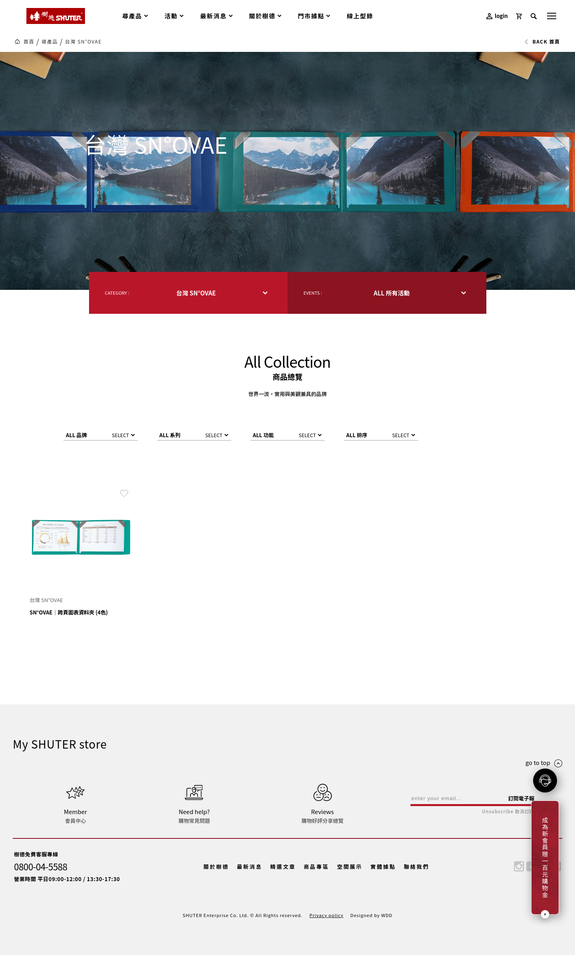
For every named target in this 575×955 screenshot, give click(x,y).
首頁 (29, 41)
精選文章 (283, 866)
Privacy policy (326, 915)
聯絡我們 (416, 866)
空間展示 (350, 866)
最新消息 (249, 866)
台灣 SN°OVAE (83, 41)
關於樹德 (216, 866)
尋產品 (50, 41)
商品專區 (316, 866)
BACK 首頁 (542, 41)
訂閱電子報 (521, 798)
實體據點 (383, 866)
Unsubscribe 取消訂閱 (508, 811)
